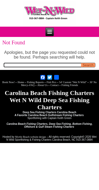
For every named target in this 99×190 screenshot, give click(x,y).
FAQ (32, 85)
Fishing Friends (70, 85)
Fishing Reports (35, 82)
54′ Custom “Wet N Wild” (73, 82)
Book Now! (8, 82)
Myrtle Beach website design (30, 136)
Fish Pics (51, 82)
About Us (42, 85)
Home (21, 82)
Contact (54, 85)
